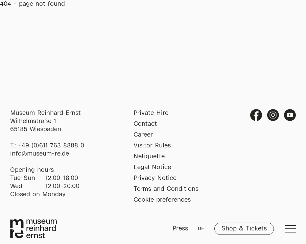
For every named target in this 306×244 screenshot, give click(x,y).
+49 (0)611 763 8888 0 (51, 145)
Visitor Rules (152, 145)
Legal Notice (152, 167)
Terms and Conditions (166, 189)
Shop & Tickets (244, 228)
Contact (145, 124)
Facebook (256, 115)
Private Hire (151, 113)
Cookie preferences (162, 200)
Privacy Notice (155, 178)
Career (143, 135)
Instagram (273, 115)
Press (180, 228)
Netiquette (149, 156)
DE (201, 229)
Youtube (290, 115)
